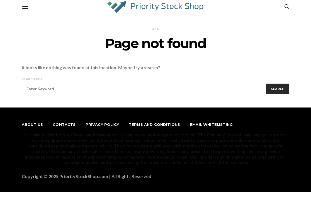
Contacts (64, 124)
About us (32, 124)
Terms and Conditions (154, 124)
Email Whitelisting (211, 124)
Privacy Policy (102, 124)
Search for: (33, 79)
